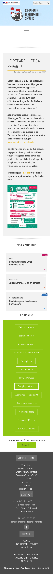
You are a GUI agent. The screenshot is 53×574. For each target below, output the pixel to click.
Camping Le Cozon (26, 386)
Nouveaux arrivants (26, 344)
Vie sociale (26, 482)
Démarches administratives (26, 352)
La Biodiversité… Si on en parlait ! (24, 282)
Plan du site (25, 568)
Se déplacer (26, 361)
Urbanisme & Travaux (26, 468)
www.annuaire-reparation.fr (20, 142)
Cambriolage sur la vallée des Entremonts (23, 302)
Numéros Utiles (26, 335)
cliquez (26, 172)
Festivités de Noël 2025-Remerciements (21, 263)
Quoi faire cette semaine (26, 394)
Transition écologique (26, 488)
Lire (43, 269)
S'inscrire (26, 445)
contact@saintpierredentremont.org (26, 521)
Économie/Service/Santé (26, 475)
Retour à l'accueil (26, 327)
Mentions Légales (11, 568)
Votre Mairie (26, 464)
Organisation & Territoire (26, 471)
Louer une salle (26, 369)
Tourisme (26, 485)
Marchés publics (26, 411)
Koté (47, 568)
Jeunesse (26, 478)
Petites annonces (26, 428)
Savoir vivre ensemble (27, 403)
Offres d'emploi (26, 377)
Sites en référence (26, 420)
